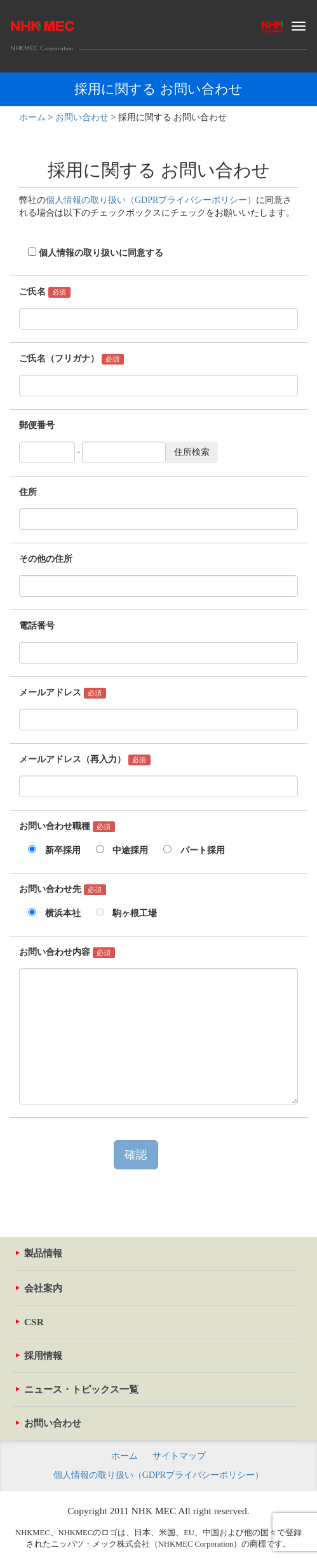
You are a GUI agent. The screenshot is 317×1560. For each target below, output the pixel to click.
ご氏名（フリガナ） (71, 359)
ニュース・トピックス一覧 (77, 1389)
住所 (28, 492)
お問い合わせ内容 (67, 952)
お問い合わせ (48, 1422)
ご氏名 (45, 292)
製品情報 (39, 1253)
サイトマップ (179, 1456)
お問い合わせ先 (62, 889)
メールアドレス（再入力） (85, 760)
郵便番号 (37, 425)
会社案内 (39, 1288)
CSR (30, 1321)
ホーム (124, 1456)
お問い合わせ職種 (67, 826)
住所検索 (192, 452)
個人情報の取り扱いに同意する (91, 253)
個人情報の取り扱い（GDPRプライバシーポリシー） (151, 200)
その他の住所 (45, 559)
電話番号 (37, 625)
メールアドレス (62, 693)
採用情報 (39, 1355)
